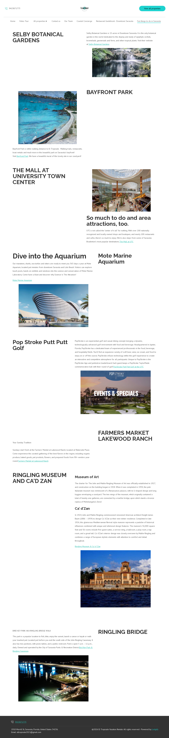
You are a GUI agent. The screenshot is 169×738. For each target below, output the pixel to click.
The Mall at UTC (126, 241)
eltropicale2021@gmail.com (29, 732)
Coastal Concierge (84, 21)
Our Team (68, 21)
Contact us (56, 21)
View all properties (152, 8)
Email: (13, 732)
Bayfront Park (22, 156)
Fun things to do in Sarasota (149, 21)
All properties (40, 21)
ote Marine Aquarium (23, 280)
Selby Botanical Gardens (99, 44)
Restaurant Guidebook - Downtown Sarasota (114, 21)
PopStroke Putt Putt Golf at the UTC (128, 366)
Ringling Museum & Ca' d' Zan (87, 546)
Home (12, 21)
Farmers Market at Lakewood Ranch (33, 461)
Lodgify (155, 729)
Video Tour (24, 21)
